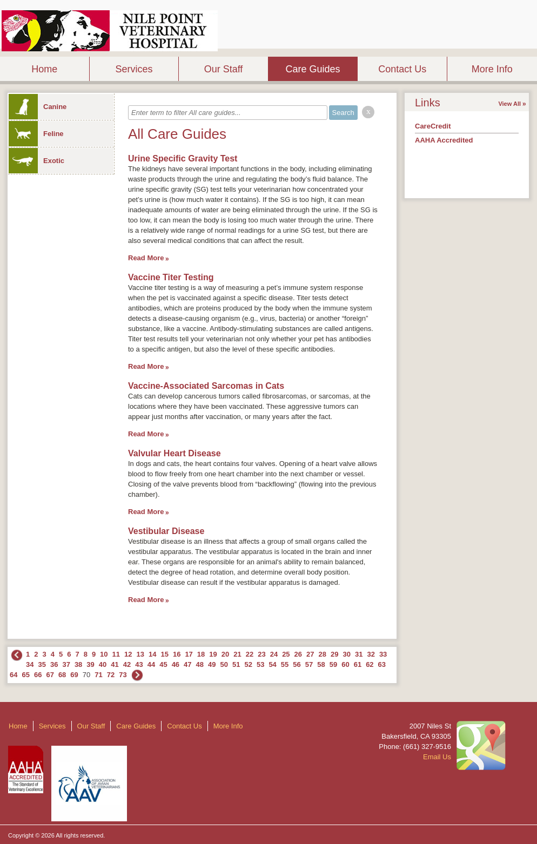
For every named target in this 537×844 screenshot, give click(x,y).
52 (248, 664)
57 (309, 664)
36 (54, 664)
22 (249, 654)
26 (298, 654)
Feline (36, 133)
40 (102, 664)
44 (151, 664)
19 (213, 654)
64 (13, 675)
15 (164, 654)
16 (176, 654)
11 (116, 654)
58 (321, 664)
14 (152, 654)
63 (382, 664)
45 (163, 664)
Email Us (437, 757)
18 (201, 654)
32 (370, 654)
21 (237, 654)
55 (284, 664)
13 (140, 654)
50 (224, 664)
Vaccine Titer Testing (171, 277)
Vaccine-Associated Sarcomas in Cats (206, 385)
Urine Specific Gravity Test (182, 158)
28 (322, 654)
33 (383, 654)
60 (345, 664)
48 (200, 664)
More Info (492, 69)
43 (139, 664)
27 (310, 654)
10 (104, 654)
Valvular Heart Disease (174, 453)
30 (346, 654)
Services (133, 69)
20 (225, 654)
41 (114, 664)
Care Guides (313, 69)
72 (111, 675)
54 (272, 664)
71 (98, 675)
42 (127, 664)
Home (44, 69)
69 (74, 675)
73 (122, 675)
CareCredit (433, 126)
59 (333, 664)
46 (175, 664)
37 (66, 664)
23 (261, 654)
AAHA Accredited (444, 140)
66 (38, 675)
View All (509, 103)
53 (260, 664)
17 (188, 654)
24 (274, 654)
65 (25, 675)
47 (187, 664)
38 (78, 664)
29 (334, 654)
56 (296, 664)
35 (41, 664)
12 (128, 654)
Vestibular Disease (166, 531)
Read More (146, 258)
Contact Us (402, 69)
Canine (37, 106)
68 (62, 675)
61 (357, 664)
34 (29, 664)
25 (286, 654)
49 (212, 664)
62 (369, 664)
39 (90, 664)
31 (359, 654)
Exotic (36, 160)
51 (236, 664)
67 (49, 675)
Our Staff (223, 69)
